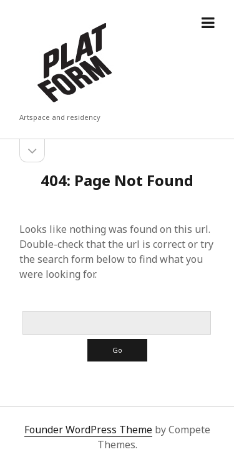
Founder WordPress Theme (88, 429)
